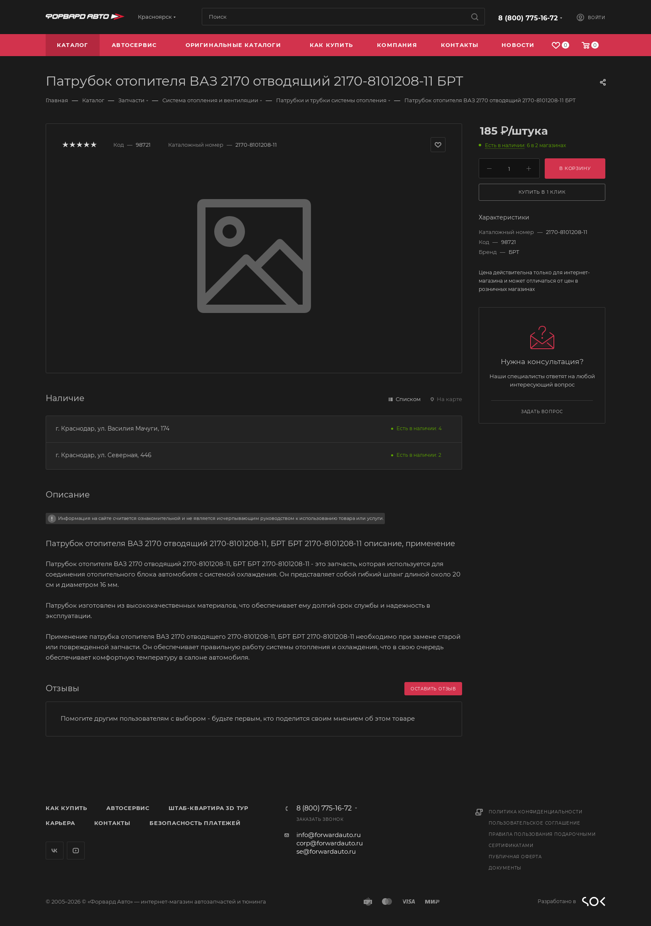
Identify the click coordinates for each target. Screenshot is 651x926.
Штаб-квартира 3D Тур (208, 808)
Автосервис (127, 808)
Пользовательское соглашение (534, 823)
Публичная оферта (515, 857)
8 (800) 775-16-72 (528, 18)
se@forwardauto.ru (326, 851)
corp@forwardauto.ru (329, 843)
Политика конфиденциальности (535, 812)
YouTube (76, 851)
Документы (505, 868)
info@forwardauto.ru (328, 835)
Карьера (60, 823)
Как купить (66, 808)
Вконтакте (55, 851)
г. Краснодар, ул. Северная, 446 (104, 455)
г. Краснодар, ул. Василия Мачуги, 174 (112, 428)
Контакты (112, 823)
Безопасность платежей (195, 823)
